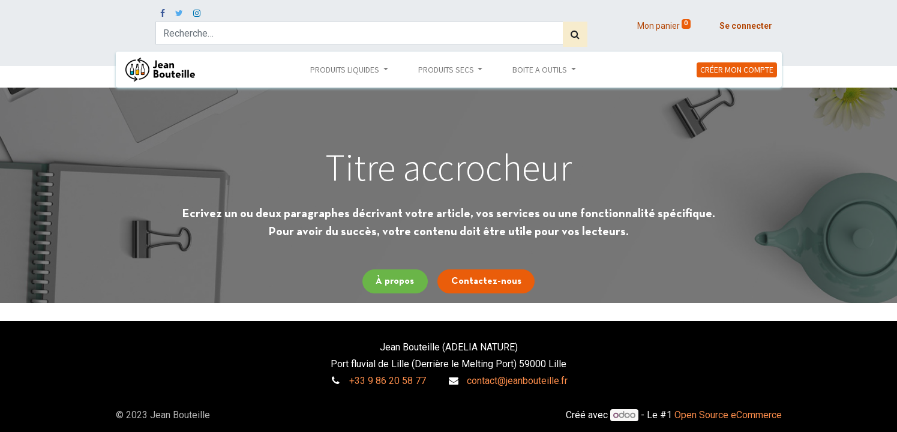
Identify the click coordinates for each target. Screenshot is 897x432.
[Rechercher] (575, 34)
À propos (395, 281)
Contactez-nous (486, 281)
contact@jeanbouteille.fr (517, 380)
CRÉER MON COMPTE (736, 69)
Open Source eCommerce (728, 415)
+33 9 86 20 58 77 (387, 380)
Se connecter (745, 26)
